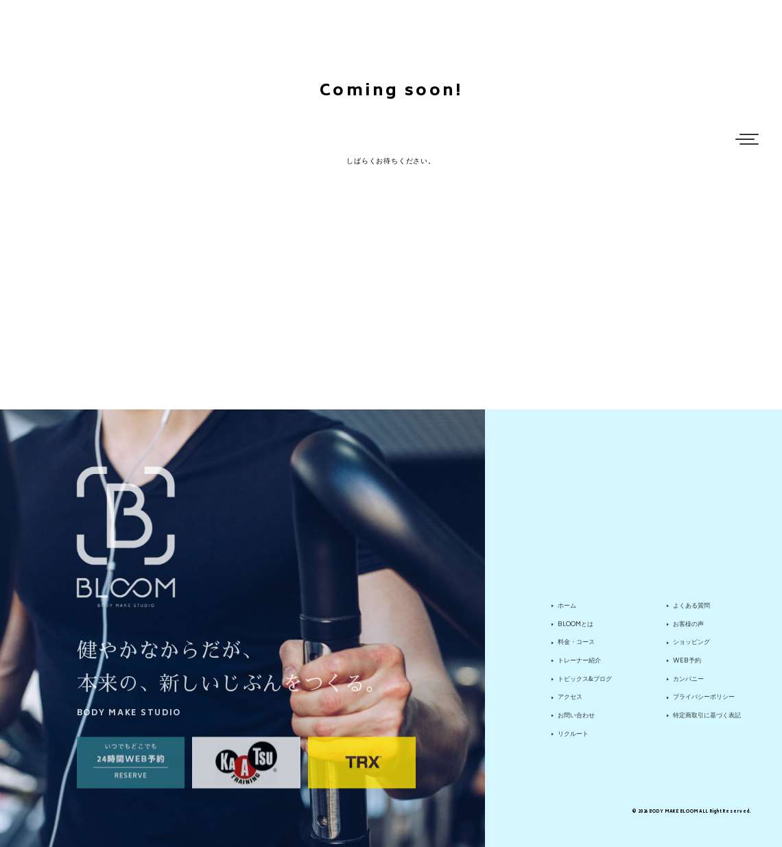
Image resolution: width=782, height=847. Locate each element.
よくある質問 (691, 610)
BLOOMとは (575, 628)
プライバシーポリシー (704, 702)
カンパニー (688, 683)
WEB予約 (687, 665)
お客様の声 (688, 628)
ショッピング (691, 647)
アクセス (570, 702)
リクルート (573, 738)
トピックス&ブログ (585, 683)
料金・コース (576, 647)
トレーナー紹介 (579, 665)
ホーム (567, 610)
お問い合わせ (576, 720)
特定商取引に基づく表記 (707, 720)
